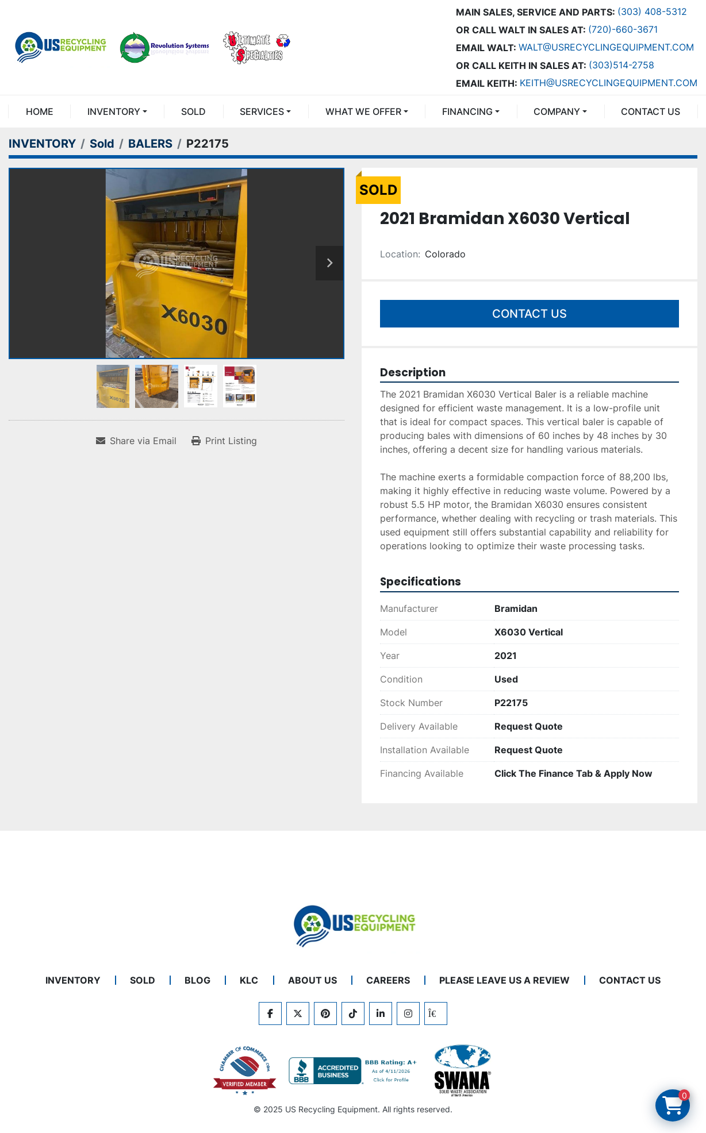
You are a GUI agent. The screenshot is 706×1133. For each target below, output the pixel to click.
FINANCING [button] (467, 111)
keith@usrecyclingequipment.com (608, 82)
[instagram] (408, 1013)
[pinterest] (325, 1013)
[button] (117, 111)
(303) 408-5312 (652, 11)
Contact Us (529, 314)
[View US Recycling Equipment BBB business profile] (355, 1071)
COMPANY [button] (557, 111)
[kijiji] (435, 1013)
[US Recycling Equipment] (353, 925)
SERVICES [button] (262, 111)
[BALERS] (150, 144)
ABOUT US (312, 980)
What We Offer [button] (363, 111)
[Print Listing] (224, 441)
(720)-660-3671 (623, 29)
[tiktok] (353, 1013)
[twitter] (297, 1013)
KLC (249, 980)
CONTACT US (650, 111)
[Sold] (102, 144)
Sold (193, 111)
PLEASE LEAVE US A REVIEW (504, 980)
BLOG (197, 980)
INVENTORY (113, 111)
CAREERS (388, 980)
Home (39, 111)
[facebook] (270, 1013)
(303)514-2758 (621, 65)
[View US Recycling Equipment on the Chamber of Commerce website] (245, 1071)
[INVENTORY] (42, 144)
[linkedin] (380, 1013)
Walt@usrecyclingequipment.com (606, 47)
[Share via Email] (136, 441)
